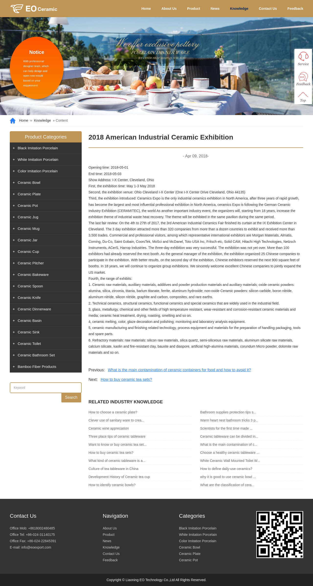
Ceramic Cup (28, 251)
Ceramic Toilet (29, 343)
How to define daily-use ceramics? (226, 469)
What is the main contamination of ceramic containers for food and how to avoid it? (179, 370)
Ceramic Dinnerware (34, 309)
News (215, 9)
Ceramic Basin (30, 320)
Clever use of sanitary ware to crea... (116, 420)
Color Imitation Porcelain (37, 171)
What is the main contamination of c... (228, 444)
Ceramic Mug (28, 228)
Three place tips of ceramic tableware (117, 436)
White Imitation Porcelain (38, 159)
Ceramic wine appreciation (109, 428)
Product (193, 9)
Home (146, 9)
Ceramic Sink (28, 332)
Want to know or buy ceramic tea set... (118, 444)
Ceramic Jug (28, 217)
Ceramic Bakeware (33, 274)
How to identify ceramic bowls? (112, 485)
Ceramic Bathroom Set (36, 355)
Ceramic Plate (29, 194)
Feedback (295, 9)
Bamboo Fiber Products (37, 366)
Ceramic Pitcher (31, 263)
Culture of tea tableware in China (113, 469)
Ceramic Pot (28, 205)
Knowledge (239, 9)
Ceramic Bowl (29, 182)
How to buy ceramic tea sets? (126, 379)
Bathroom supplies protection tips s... (228, 412)
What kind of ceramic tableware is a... (117, 461)
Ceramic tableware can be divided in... (229, 436)
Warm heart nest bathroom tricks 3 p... (229, 420)
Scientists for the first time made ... (226, 428)
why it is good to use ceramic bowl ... (228, 477)
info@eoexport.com (36, 547)
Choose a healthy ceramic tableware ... (229, 453)
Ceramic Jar (27, 240)
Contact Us (268, 9)
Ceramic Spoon (30, 286)
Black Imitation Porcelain (38, 148)
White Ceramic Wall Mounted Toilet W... (230, 461)
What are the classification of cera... (227, 485)
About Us (169, 9)
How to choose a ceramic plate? (113, 412)
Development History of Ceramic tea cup (119, 477)
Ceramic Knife (29, 297)
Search (71, 397)
